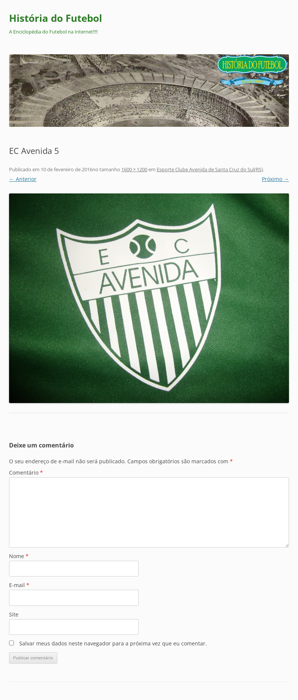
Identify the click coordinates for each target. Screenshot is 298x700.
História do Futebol (55, 18)
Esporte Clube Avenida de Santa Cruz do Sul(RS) (210, 169)
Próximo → (275, 179)
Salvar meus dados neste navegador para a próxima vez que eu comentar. (113, 643)
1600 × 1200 (134, 169)
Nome (19, 556)
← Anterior (23, 179)
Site (13, 614)
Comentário (26, 472)
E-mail (19, 585)
